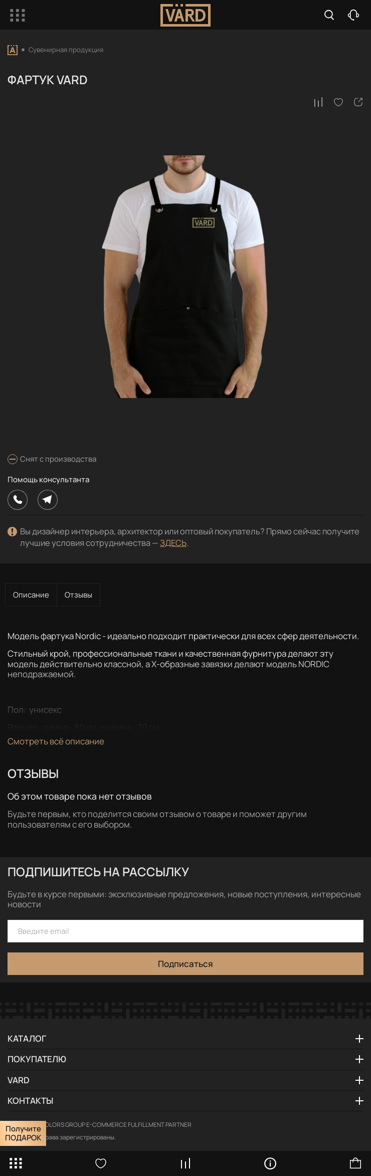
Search (329, 15)
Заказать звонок (353, 15)
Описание (31, 595)
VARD (19, 1080)
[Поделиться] (358, 102)
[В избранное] (338, 102)
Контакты (30, 1100)
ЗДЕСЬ (173, 542)
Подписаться (185, 963)
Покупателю (37, 1059)
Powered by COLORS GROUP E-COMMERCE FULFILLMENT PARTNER (100, 1124)
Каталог (27, 1038)
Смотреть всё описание (56, 741)
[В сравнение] (318, 102)
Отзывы (78, 595)
